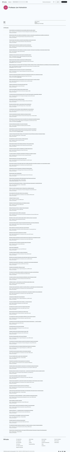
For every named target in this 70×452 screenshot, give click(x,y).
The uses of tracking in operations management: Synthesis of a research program (22, 152)
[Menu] (52, 1)
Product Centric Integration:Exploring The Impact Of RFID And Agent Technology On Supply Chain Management (28, 428)
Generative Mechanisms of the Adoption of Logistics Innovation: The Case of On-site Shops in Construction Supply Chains (29, 48)
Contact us (43, 444)
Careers (30, 441)
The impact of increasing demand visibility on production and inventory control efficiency (24, 270)
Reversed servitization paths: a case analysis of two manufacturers (20, 102)
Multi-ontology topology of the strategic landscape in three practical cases (21, 142)
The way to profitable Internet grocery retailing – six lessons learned (20, 300)
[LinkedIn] (62, 450)
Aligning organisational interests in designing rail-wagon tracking (20, 112)
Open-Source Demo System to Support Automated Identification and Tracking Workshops (24, 221)
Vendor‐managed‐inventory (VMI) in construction (17, 211)
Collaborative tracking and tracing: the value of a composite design (20, 68)
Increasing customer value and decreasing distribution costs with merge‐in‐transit (22, 275)
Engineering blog (32, 442)
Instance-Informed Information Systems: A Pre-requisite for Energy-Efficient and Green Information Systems (27, 132)
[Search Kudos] (20, 1)
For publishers (18, 439)
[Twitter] (60, 450)
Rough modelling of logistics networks (15, 399)
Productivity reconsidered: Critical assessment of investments (19, 359)
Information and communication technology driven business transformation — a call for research (25, 320)
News (30, 439)
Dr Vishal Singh (11, 65)
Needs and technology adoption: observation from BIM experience (20, 58)
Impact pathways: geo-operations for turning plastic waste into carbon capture (22, 28)
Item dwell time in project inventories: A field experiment (18, 137)
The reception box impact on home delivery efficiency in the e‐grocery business (22, 315)
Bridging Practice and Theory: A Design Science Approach (19, 206)
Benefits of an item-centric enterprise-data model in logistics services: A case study (23, 216)
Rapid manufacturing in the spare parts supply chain (18, 157)
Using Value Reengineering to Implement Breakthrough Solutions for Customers (22, 344)
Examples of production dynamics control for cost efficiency (19, 384)
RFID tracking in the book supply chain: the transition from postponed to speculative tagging (24, 117)
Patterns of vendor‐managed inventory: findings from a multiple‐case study (21, 186)
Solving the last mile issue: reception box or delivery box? (18, 310)
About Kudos (31, 437)
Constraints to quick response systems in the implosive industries (20, 349)
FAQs (42, 442)
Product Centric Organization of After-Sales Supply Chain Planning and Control (22, 176)
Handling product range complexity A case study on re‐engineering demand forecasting (23, 364)
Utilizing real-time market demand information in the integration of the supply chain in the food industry (26, 389)
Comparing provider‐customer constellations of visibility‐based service (20, 147)
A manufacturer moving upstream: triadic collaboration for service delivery (21, 107)
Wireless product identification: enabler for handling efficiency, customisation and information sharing (26, 285)
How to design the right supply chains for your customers (18, 191)
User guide (43, 439)
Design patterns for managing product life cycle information (19, 226)
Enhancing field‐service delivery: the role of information (18, 122)
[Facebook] (58, 450)
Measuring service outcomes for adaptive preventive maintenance (20, 43)
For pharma (18, 442)
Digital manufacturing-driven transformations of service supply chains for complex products (24, 78)
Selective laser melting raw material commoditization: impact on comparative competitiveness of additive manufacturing (29, 33)
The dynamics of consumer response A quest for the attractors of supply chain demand (23, 339)
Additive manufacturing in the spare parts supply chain (18, 83)
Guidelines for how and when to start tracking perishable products (20, 53)
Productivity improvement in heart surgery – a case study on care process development (23, 260)
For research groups (19, 444)
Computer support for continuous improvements (17, 418)
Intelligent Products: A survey (14, 196)
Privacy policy (56, 439)
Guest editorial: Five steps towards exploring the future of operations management (22, 127)
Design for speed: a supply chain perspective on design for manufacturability (22, 404)
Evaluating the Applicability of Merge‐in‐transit (17, 265)
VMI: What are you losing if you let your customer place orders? (19, 305)
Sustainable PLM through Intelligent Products (16, 97)
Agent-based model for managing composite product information (20, 241)
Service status (44, 437)
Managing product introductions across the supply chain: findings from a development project (24, 236)
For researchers (18, 437)
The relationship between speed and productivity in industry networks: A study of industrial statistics (25, 423)
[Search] (28, 1)
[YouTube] (64, 450)
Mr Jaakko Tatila (19, 75)
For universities (18, 441)
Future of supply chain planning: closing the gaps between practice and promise (22, 38)
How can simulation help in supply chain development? (18, 354)
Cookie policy (56, 441)
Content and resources (45, 441)
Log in (57, 1)
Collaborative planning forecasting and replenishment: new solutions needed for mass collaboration (25, 290)
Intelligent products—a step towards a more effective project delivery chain (21, 280)
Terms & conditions (57, 437)
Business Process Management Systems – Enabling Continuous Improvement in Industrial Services (25, 181)
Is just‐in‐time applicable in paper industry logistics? (17, 374)
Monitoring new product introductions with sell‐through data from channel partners (23, 255)
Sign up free (63, 1)
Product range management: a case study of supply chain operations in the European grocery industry (26, 379)
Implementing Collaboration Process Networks (17, 295)
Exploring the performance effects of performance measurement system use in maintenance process (26, 73)
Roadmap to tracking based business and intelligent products (19, 201)
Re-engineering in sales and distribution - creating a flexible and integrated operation (23, 394)
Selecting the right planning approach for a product (17, 231)
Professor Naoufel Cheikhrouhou (14, 179)
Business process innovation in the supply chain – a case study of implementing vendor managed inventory (27, 369)
